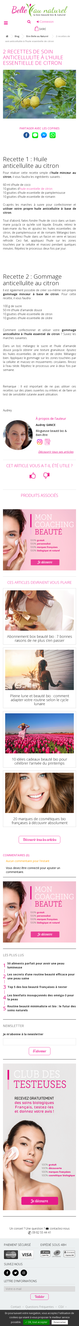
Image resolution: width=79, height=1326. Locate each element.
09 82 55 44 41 (41, 1232)
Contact (16, 1307)
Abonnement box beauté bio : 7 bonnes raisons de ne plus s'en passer (39, 638)
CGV (61, 1307)
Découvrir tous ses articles (55, 452)
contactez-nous (60, 1228)
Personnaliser (60, 1322)
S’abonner (39, 1051)
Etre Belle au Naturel (37, 36)
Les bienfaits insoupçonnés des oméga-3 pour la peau (40, 997)
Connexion (45, 22)
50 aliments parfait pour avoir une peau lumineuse (35, 965)
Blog (17, 36)
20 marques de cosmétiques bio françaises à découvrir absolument (39, 820)
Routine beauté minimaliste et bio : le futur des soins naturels (41, 1008)
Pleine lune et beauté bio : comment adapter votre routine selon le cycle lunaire (39, 699)
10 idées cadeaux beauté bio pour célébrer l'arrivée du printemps (39, 761)
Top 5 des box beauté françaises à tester (37, 987)
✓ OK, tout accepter (36, 1322)
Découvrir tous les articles (39, 839)
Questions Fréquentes (39, 1307)
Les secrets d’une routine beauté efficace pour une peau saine (41, 976)
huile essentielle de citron (36, 189)
